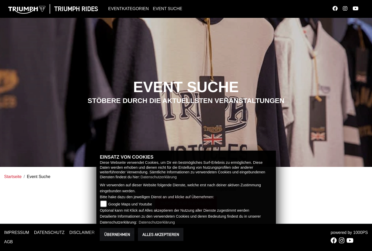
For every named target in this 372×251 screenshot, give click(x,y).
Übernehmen (117, 234)
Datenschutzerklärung (159, 177)
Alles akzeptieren (160, 234)
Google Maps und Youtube (130, 204)
